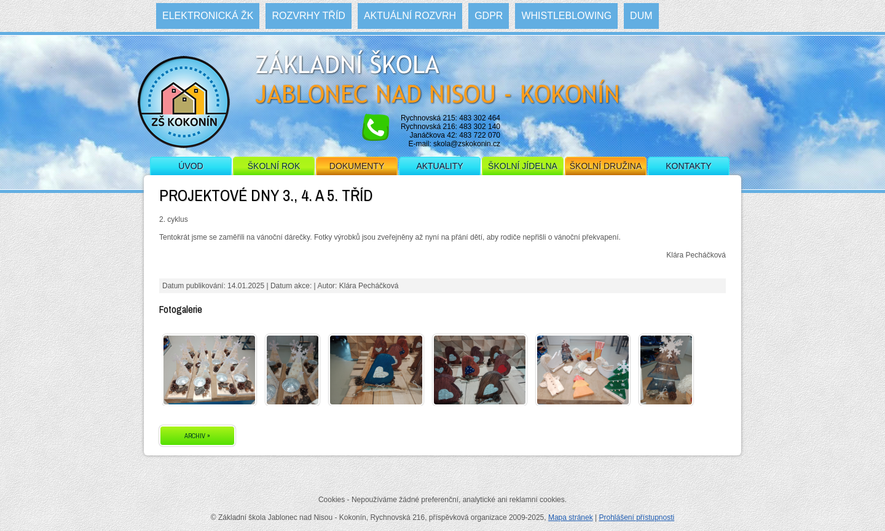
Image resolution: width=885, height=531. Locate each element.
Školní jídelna (522, 166)
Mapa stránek (570, 517)
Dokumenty (356, 166)
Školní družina (606, 166)
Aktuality (439, 166)
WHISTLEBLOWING (566, 15)
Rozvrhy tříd (308, 15)
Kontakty (688, 166)
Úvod (190, 166)
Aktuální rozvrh (410, 15)
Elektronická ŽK (207, 15)
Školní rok (274, 166)
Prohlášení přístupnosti (636, 517)
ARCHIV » (197, 435)
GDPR (488, 15)
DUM (641, 15)
